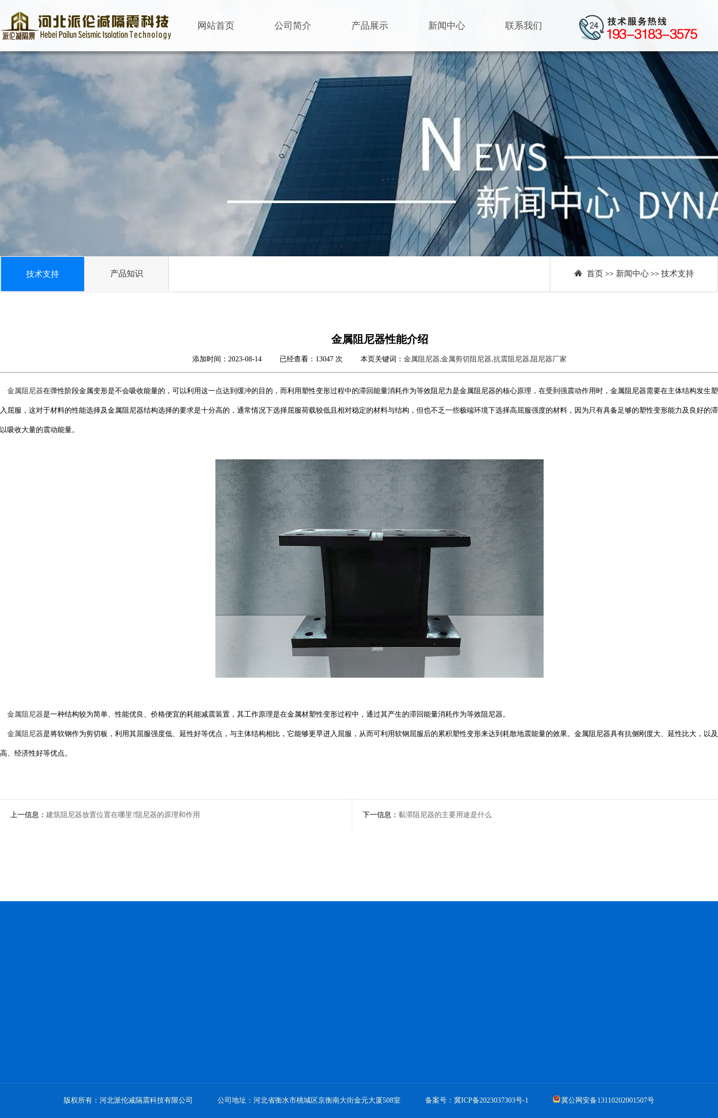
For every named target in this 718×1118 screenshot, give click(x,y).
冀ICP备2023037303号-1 (491, 1100)
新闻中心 (446, 26)
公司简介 (292, 26)
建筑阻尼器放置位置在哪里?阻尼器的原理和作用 (123, 815)
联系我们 (523, 26)
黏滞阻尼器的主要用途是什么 (445, 815)
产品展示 (369, 26)
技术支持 (677, 273)
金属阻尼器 (25, 391)
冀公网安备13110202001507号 (607, 1100)
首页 (595, 273)
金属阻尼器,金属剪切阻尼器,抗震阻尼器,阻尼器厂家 (485, 359)
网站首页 (215, 26)
